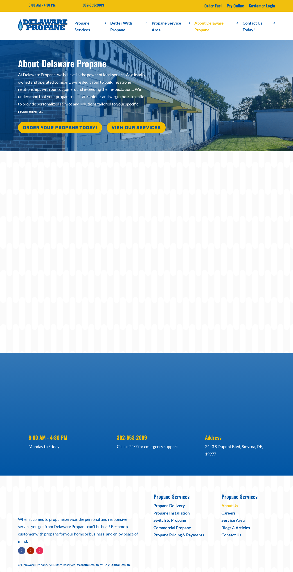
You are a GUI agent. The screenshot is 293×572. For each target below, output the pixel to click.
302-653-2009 (93, 5)
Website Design (88, 564)
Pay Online (235, 6)
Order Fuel (213, 6)
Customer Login (262, 6)
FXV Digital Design (117, 564)
